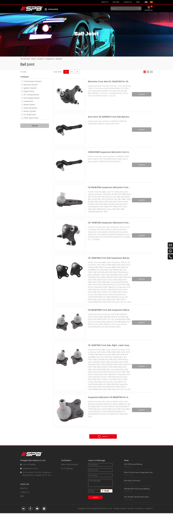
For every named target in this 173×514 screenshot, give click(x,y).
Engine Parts (27, 91)
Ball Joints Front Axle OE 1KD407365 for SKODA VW (109, 81)
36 (72, 72)
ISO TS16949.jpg (66, 469)
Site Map (131, 509)
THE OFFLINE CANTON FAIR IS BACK (136, 498)
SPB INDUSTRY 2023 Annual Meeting (136, 489)
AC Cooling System (30, 94)
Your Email (93, 471)
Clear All (35, 126)
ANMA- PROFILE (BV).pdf (69, 465)
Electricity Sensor (29, 84)
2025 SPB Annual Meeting (133, 465)
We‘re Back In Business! (132, 481)
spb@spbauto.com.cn (30, 469)
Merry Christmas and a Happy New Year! (138, 473)
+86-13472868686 (29, 465)
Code (91, 492)
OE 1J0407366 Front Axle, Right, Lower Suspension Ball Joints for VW (109, 345)
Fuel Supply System (30, 98)
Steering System (29, 108)
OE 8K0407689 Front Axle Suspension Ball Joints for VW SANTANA (109, 310)
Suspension (27, 101)
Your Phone (93, 476)
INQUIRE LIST (149, 10)
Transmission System (31, 81)
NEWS (22, 497)
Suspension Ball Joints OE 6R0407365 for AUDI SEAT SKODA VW (109, 398)
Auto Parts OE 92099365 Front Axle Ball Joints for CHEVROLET (109, 117)
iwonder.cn (149, 509)
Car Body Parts (28, 114)
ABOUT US (24, 489)
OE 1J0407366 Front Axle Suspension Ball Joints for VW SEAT (109, 258)
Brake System (28, 104)
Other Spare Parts (30, 118)
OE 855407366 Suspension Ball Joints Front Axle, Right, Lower (109, 187)
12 (66, 72)
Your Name (93, 465)
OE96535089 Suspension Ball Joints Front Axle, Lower (109, 152)
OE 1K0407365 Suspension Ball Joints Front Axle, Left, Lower (109, 222)
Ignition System (29, 88)
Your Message (94, 481)
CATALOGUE (53, 9)
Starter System (28, 111)
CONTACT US (24, 493)
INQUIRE (142, 94)
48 (77, 72)
